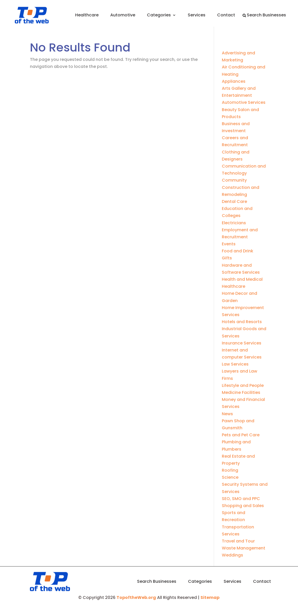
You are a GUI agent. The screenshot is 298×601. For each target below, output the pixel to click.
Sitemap (209, 597)
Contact (226, 15)
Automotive (122, 15)
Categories (159, 15)
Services (196, 15)
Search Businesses (266, 15)
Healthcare (87, 15)
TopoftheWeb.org (136, 597)
